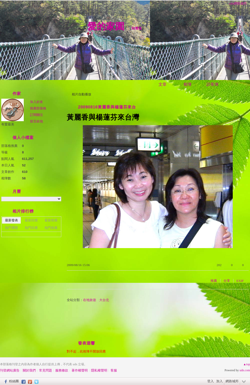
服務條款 (61, 370)
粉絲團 (14, 381)
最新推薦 (51, 220)
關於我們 (29, 370)
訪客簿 (212, 84)
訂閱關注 (36, 115)
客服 (113, 370)
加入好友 (36, 102)
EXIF (240, 281)
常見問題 (45, 370)
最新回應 (31, 220)
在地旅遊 (89, 300)
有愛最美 (7, 124)
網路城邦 (232, 381)
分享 (227, 281)
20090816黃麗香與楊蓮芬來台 (107, 107)
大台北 (104, 300)
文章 (162, 84)
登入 (210, 381)
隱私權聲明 (99, 370)
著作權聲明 (80, 370)
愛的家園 (106, 26)
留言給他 (36, 121)
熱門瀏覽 (11, 228)
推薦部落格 (38, 108)
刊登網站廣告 (10, 370)
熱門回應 (31, 228)
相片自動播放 (81, 94)
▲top (246, 364)
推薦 (213, 281)
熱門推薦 (51, 228)
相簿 (188, 84)
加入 (219, 381)
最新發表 (11, 220)
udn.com (245, 370)
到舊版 (137, 28)
